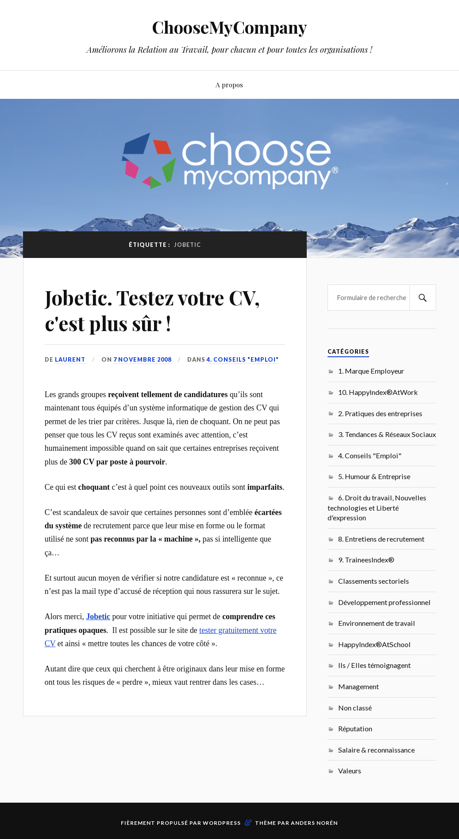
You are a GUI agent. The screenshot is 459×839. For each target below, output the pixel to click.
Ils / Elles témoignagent (374, 665)
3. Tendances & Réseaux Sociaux (387, 434)
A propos (229, 84)
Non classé (355, 707)
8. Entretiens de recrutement (381, 539)
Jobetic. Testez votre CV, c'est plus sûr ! (152, 310)
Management (358, 686)
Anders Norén (314, 822)
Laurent (70, 359)
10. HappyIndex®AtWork (378, 392)
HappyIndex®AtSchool (374, 644)
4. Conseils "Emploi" (243, 359)
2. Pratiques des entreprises (380, 413)
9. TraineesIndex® (366, 559)
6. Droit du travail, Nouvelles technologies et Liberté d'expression (377, 507)
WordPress (222, 822)
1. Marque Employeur (371, 371)
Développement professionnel (384, 602)
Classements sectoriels (373, 581)
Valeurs (349, 770)
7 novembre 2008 (142, 359)
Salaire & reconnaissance (376, 749)
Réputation (355, 728)
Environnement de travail (376, 623)
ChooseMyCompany (229, 27)
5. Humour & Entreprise (374, 476)
